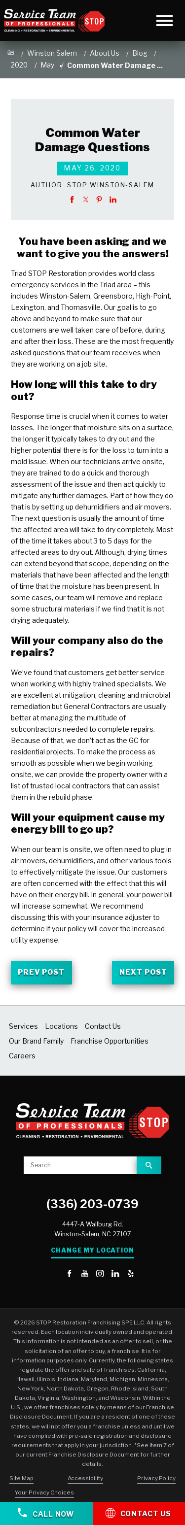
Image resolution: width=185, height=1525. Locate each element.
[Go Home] (10, 54)
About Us (104, 53)
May (47, 65)
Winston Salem (52, 53)
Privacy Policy (156, 1478)
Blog (140, 53)
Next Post (143, 972)
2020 (19, 65)
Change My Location (92, 1250)
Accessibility (85, 1478)
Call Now (46, 1513)
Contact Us (138, 1513)
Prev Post (41, 972)
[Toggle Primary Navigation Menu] (164, 20)
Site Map (21, 1478)
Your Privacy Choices (44, 1492)
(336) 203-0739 (92, 1204)
